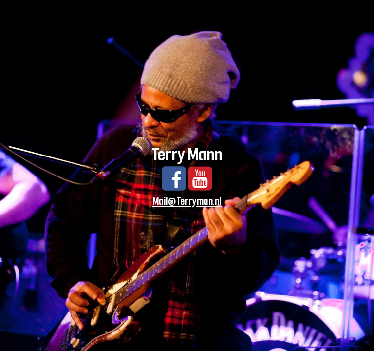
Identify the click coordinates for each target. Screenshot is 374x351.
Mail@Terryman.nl (187, 201)
